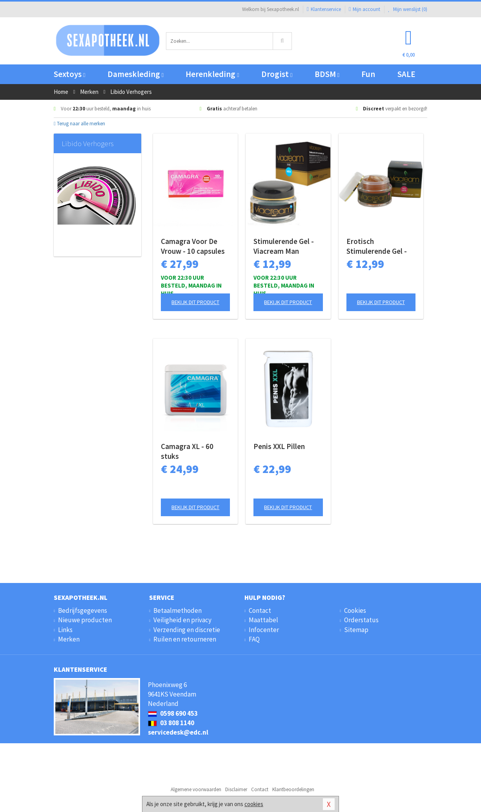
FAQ (254, 639)
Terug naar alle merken (79, 123)
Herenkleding (212, 74)
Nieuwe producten (85, 620)
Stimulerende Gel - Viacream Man (283, 246)
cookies (253, 804)
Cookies (355, 610)
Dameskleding (135, 74)
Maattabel (263, 620)
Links (65, 629)
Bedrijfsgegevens (82, 610)
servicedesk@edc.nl (178, 732)
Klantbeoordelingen (293, 789)
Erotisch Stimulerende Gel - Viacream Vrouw (376, 246)
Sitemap (356, 629)
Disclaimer (236, 789)
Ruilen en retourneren (184, 639)
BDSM (327, 74)
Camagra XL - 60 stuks (187, 451)
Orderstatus (361, 620)
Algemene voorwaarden (196, 789)
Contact (260, 610)
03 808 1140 (171, 723)
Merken (69, 639)
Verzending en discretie (186, 629)
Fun (368, 74)
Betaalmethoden (177, 610)
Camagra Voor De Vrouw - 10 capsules (193, 246)
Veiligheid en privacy (182, 620)
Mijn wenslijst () (407, 9)
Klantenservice (324, 9)
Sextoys (69, 74)
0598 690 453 (173, 713)
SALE (406, 74)
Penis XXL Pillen (279, 446)
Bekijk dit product (195, 302)
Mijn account (364, 9)
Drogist (276, 74)
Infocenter (264, 629)
